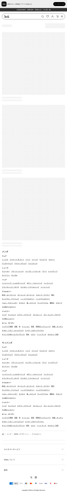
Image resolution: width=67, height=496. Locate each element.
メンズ (5, 252)
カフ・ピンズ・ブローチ (52, 315)
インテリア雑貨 (7, 326)
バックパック (48, 283)
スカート (52, 259)
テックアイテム (42, 303)
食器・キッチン (57, 326)
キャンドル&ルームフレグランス (13, 334)
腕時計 (52, 303)
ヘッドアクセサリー (28, 299)
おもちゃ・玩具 (53, 334)
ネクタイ (22, 303)
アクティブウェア (20, 263)
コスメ (33, 334)
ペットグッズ (41, 334)
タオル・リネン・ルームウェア (13, 330)
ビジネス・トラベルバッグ (30, 287)
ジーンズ (35, 259)
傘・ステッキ (31, 303)
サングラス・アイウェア (10, 299)
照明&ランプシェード (43, 326)
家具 (32, 326)
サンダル (14, 275)
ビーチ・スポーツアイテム (34, 330)
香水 (27, 334)
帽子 (52, 295)
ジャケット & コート (17, 259)
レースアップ (52, 271)
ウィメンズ (7, 343)
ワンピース (43, 259)
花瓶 (15, 326)
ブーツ (44, 271)
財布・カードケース (9, 295)
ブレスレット (37, 315)
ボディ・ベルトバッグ (34, 283)
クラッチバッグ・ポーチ (10, 287)
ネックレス (12, 315)
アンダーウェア (7, 263)
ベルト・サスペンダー (9, 303)
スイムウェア (33, 263)
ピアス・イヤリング (24, 315)
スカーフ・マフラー (43, 295)
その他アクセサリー (9, 307)
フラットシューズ (17, 271)
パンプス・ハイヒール (33, 271)
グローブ (59, 303)
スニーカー (6, 271)
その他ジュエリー (8, 319)
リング (4, 315)
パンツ (28, 259)
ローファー (6, 275)
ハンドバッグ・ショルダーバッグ (13, 283)
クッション (26, 326)
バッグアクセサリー (43, 299)
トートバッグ (45, 287)
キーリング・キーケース (26, 295)
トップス (5, 259)
